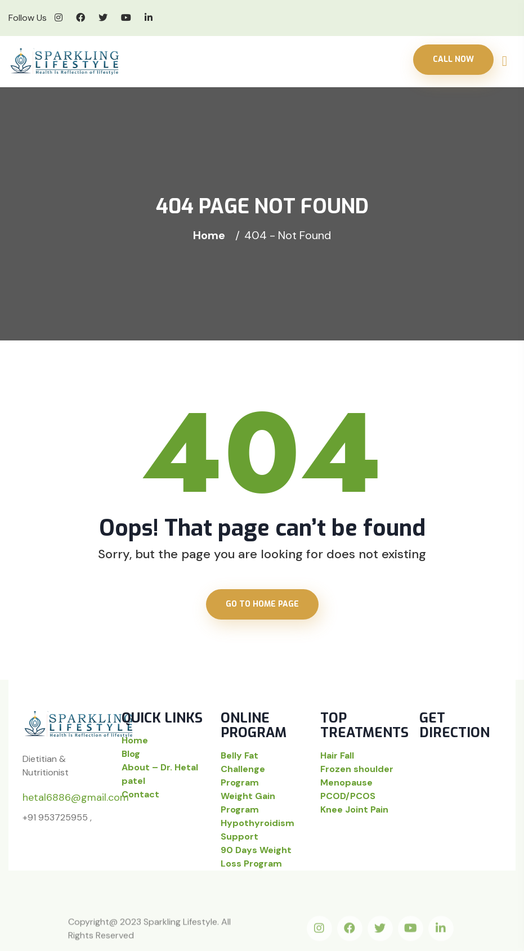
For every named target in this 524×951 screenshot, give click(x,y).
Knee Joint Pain (354, 809)
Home (212, 235)
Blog (131, 754)
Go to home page (262, 604)
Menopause (346, 782)
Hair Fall (337, 755)
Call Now (453, 59)
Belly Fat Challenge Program (243, 769)
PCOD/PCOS (347, 796)
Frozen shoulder (356, 769)
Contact (140, 794)
